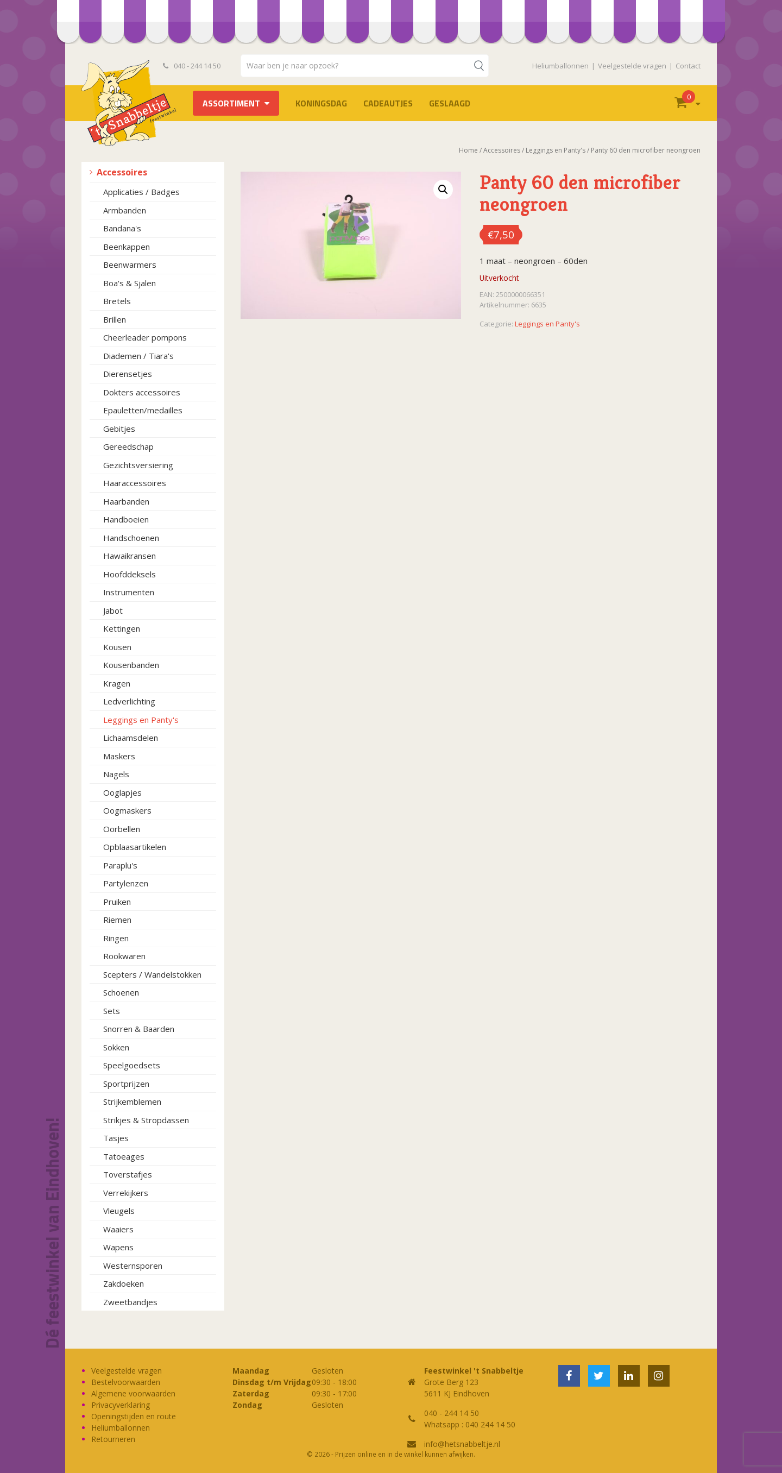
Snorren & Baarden (138, 1028)
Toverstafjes (127, 1174)
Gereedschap (128, 446)
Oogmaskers (127, 810)
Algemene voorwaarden (133, 1393)
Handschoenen (131, 537)
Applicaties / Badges (141, 191)
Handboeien (126, 519)
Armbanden (124, 210)
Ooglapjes (122, 792)
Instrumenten (128, 592)
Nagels (116, 774)
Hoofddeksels (129, 574)
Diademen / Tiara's (138, 355)
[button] (443, 189)
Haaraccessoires (134, 482)
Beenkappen (126, 246)
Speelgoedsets (131, 1065)
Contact (688, 66)
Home (468, 150)
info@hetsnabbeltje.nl (462, 1444)
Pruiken (117, 901)
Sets (111, 1010)
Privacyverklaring (120, 1405)
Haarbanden (126, 501)
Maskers (119, 756)
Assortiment (231, 103)
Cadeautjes (388, 103)
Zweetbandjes (130, 1301)
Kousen (117, 646)
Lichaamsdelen (130, 737)
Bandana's (122, 228)
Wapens (118, 1247)
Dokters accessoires (141, 392)
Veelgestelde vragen (632, 66)
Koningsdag (321, 103)
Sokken (116, 1047)
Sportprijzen (126, 1083)
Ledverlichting (129, 701)
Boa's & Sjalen (129, 283)
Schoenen (121, 992)
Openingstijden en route (133, 1416)
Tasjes (116, 1137)
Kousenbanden (131, 664)
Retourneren (113, 1439)
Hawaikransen (129, 555)
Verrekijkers (125, 1192)
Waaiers (118, 1229)
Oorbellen (121, 828)
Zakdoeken (123, 1283)
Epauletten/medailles (142, 410)
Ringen (116, 938)
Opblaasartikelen (134, 846)
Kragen (116, 683)
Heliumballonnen (560, 66)
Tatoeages (123, 1156)
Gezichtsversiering (138, 464)
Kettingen (121, 628)
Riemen (117, 919)
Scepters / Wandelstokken (152, 974)
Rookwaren (124, 955)
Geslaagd (449, 103)
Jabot (113, 610)
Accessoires (122, 172)
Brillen (114, 319)
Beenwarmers (129, 264)
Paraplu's (120, 865)
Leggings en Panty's (141, 719)
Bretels (117, 300)
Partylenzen (125, 883)
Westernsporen (132, 1265)
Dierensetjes (127, 373)
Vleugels (119, 1210)
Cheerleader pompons (145, 337)
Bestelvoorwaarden (125, 1382)
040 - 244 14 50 (191, 66)
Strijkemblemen (132, 1101)
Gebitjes (119, 428)
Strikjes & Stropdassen (146, 1120)
